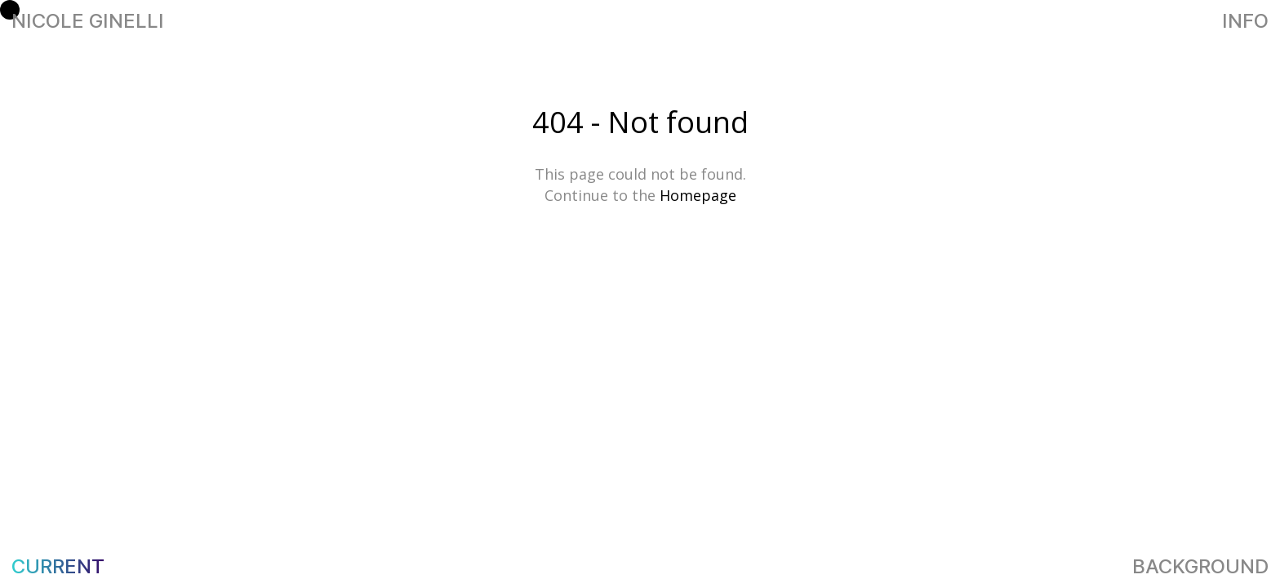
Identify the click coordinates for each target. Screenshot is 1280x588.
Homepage (698, 195)
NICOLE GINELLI (640, 21)
